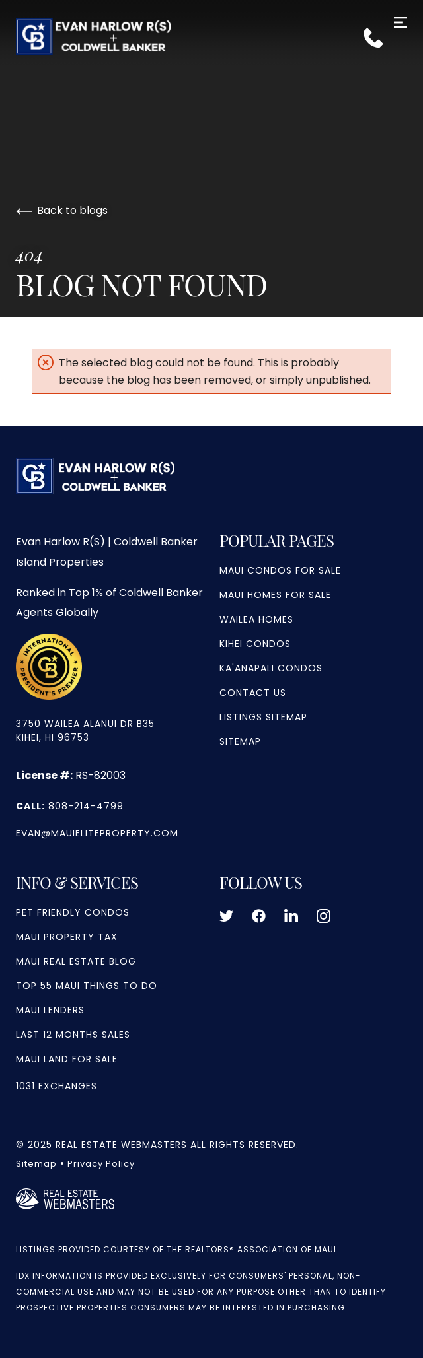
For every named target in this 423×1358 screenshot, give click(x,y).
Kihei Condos (255, 643)
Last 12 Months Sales (73, 1034)
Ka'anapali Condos (271, 668)
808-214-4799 (70, 806)
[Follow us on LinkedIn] (291, 916)
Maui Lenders (50, 1010)
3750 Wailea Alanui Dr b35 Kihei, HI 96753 (85, 730)
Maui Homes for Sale (275, 594)
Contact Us (252, 692)
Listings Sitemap (263, 717)
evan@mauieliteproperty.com (97, 833)
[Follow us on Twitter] (226, 916)
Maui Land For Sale (67, 1059)
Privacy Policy (101, 1163)
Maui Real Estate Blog (76, 961)
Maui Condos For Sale (280, 570)
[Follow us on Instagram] (323, 916)
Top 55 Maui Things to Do (86, 985)
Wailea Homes (256, 619)
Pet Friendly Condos (73, 912)
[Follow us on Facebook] (259, 916)
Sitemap (240, 741)
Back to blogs (62, 210)
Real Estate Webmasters (121, 1144)
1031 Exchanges (56, 1086)
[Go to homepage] (211, 36)
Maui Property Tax (67, 936)
